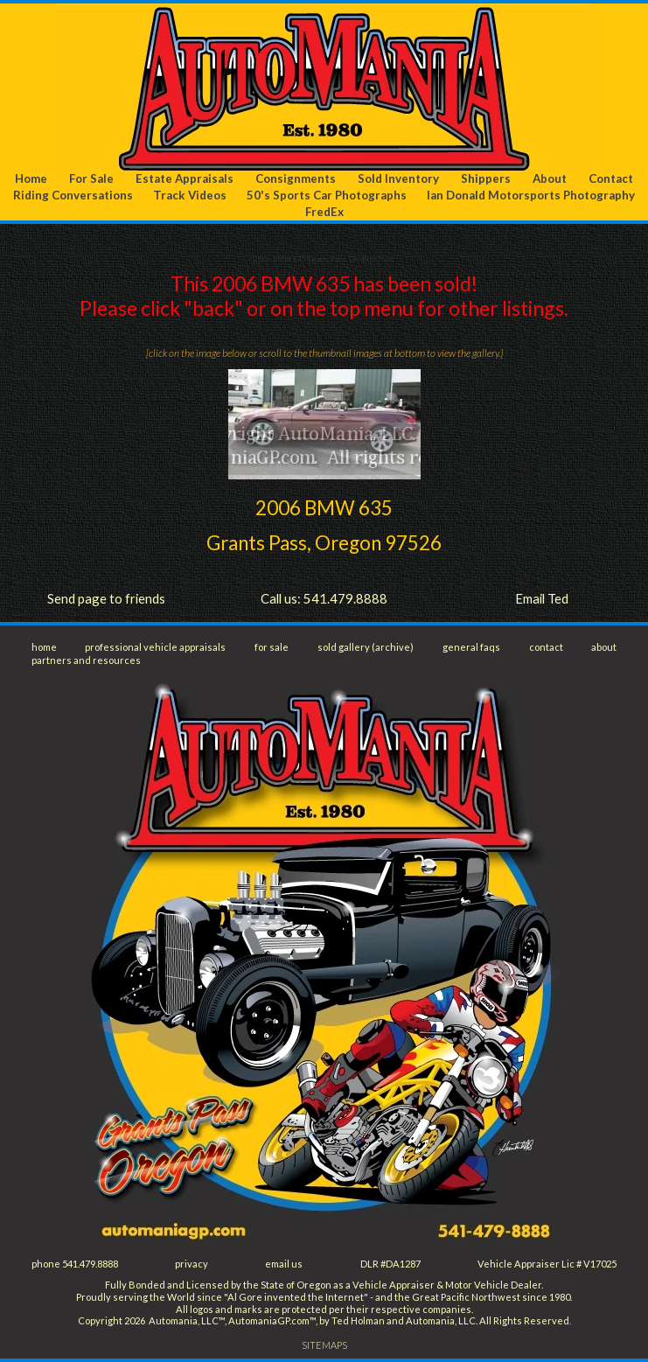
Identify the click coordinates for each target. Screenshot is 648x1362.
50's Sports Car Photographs (327, 195)
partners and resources (86, 660)
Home (31, 178)
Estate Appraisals (184, 178)
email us (284, 1263)
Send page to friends (106, 598)
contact (546, 647)
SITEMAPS (324, 1345)
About (550, 178)
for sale (271, 647)
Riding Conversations (73, 195)
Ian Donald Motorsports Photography (531, 195)
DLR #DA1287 (390, 1263)
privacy (191, 1263)
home (44, 647)
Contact (611, 178)
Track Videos (189, 195)
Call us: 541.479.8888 (324, 598)
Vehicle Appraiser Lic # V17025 (547, 1263)
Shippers (486, 178)
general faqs (471, 647)
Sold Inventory (398, 178)
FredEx (324, 212)
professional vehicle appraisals (155, 647)
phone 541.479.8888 (74, 1263)
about (604, 647)
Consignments (295, 178)
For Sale (91, 178)
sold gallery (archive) (365, 647)
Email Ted (541, 598)
